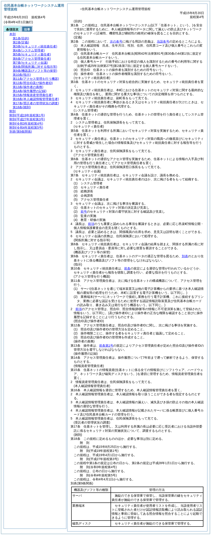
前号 (84, 211)
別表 (185, 256)
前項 (91, 224)
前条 (127, 268)
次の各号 (116, 41)
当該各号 (163, 41)
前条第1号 (106, 345)
